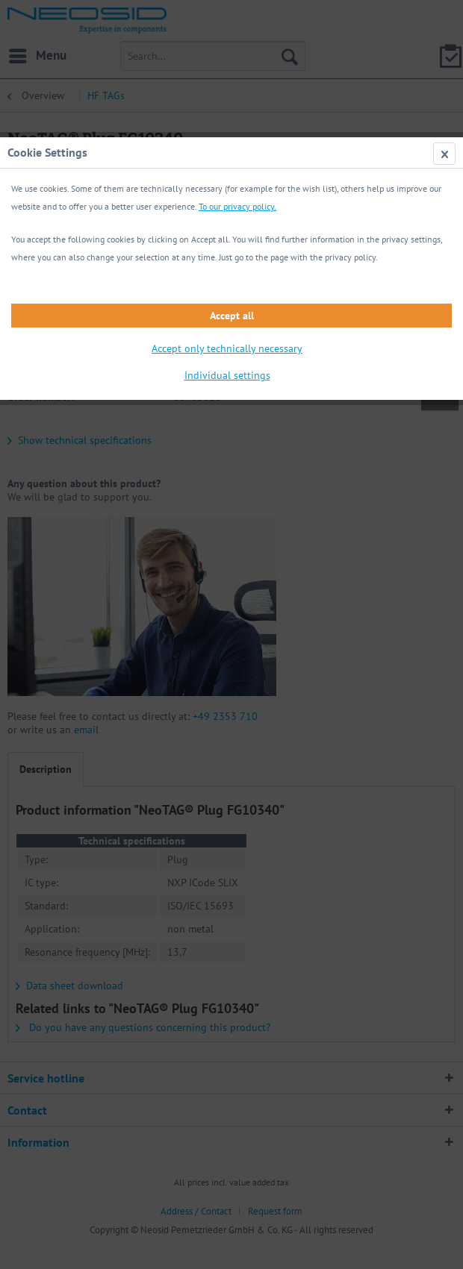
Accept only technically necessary (227, 348)
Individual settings (227, 375)
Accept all (232, 315)
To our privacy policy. (237, 206)
